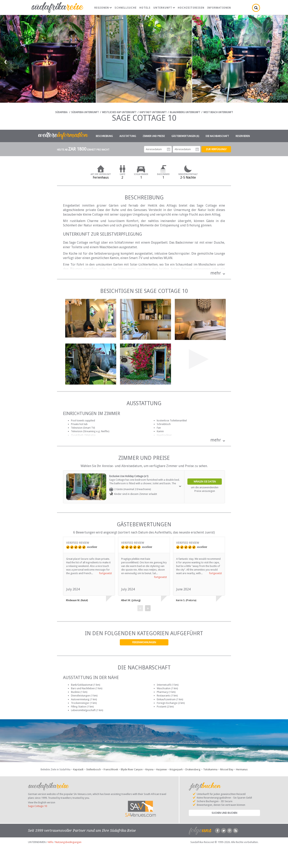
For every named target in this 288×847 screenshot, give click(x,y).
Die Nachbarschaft (217, 136)
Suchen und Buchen (224, 812)
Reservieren (243, 136)
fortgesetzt (105, 573)
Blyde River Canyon (132, 769)
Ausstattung (127, 136)
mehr (215, 273)
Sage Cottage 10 (37, 806)
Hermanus (242, 769)
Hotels (145, 7)
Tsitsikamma (210, 769)
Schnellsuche (126, 7)
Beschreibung (104, 136)
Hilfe (50, 842)
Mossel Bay (226, 769)
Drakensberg (192, 769)
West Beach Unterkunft (218, 112)
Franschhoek (111, 769)
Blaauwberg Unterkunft (185, 112)
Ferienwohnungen (144, 642)
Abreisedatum (197, 149)
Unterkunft (164, 7)
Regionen (103, 7)
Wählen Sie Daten (205, 481)
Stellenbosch (93, 769)
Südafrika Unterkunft (85, 112)
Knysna (149, 769)
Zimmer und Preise (154, 136)
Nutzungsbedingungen (68, 842)
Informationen (219, 7)
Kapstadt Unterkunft (153, 112)
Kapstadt (78, 769)
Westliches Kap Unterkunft (119, 112)
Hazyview (161, 769)
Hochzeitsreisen (191, 7)
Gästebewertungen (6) (185, 136)
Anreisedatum (168, 149)
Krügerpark (176, 769)
